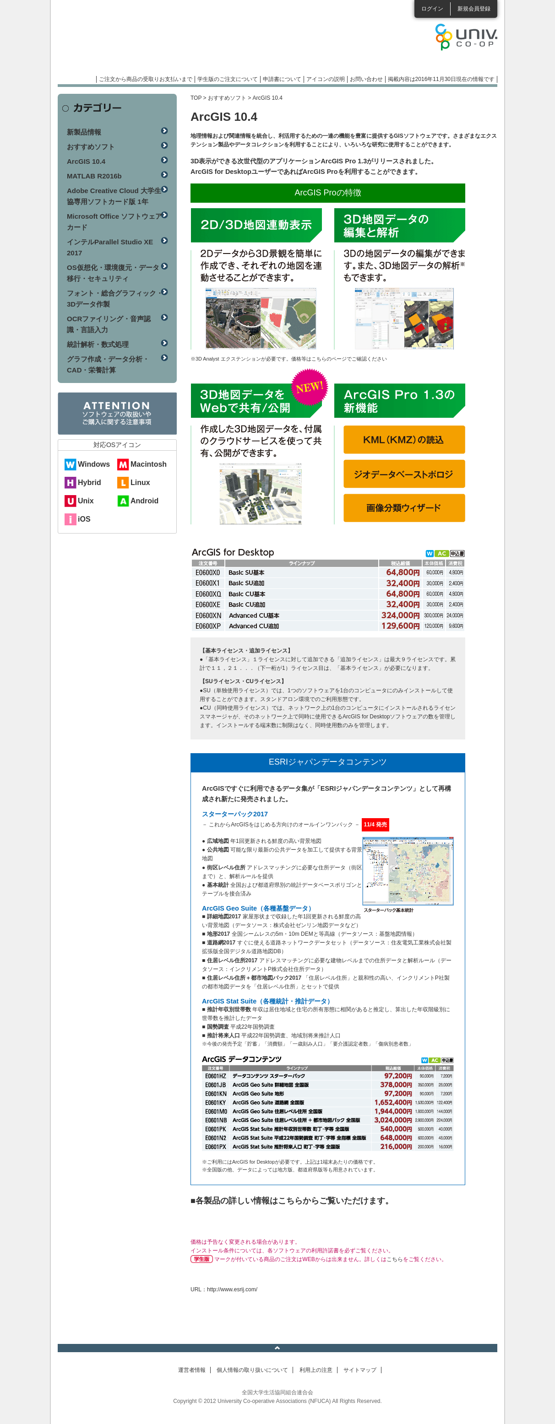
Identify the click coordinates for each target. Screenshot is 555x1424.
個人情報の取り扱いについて (252, 1370)
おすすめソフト (227, 98)
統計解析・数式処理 (98, 344)
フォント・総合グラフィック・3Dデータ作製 (115, 298)
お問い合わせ (366, 79)
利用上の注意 (315, 1370)
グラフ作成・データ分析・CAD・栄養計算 (108, 364)
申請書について (282, 79)
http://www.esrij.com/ (232, 1289)
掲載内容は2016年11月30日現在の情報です (441, 79)
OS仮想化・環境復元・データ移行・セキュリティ (113, 273)
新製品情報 (84, 132)
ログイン (432, 8)
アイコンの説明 (325, 79)
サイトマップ (359, 1370)
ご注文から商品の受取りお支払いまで (145, 79)
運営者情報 (192, 1370)
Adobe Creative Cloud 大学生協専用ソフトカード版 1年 (114, 196)
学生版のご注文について (227, 79)
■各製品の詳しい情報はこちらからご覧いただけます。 (291, 1200)
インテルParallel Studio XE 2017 (110, 247)
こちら (394, 1259)
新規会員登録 (473, 8)
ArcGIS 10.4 (86, 161)
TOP (195, 98)
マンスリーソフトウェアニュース (155, 41)
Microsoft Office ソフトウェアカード (114, 221)
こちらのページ (329, 358)
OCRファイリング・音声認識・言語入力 (109, 324)
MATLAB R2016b (94, 176)
